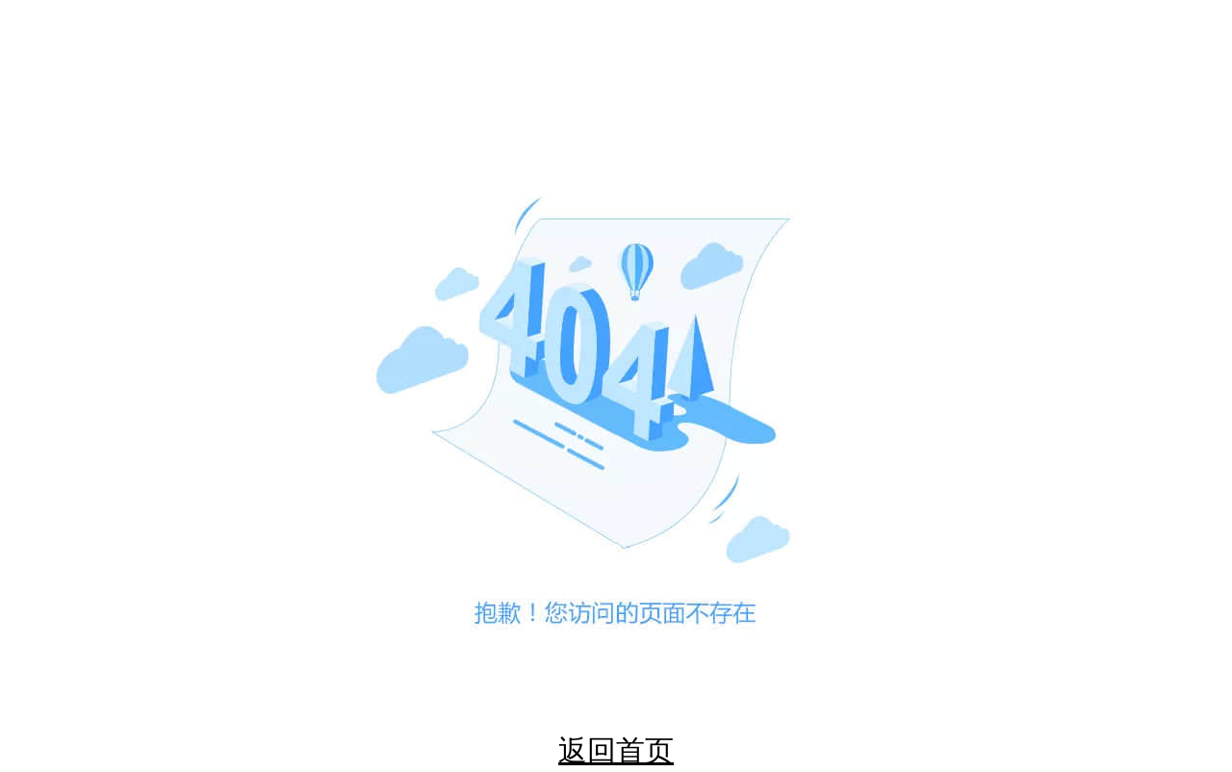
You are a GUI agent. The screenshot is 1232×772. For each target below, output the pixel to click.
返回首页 (616, 750)
